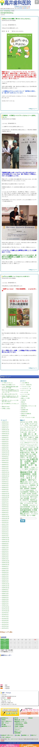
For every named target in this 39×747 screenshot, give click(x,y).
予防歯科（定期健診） (19, 726)
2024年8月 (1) (5, 458)
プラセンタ (16, 729)
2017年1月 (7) (5, 628)
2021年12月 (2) (5, 516)
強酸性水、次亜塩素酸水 (29, 469)
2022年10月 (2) (5, 497)
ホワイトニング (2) (25, 390)
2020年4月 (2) (5, 553)
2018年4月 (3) (5, 599)
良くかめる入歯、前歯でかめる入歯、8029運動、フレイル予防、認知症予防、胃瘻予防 (28, 498)
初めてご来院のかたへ (7, 721)
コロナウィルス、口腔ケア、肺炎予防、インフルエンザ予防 (29, 437)
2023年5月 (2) (5, 483)
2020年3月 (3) (5, 555)
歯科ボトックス (17, 731)
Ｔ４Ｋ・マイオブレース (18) (28, 417)
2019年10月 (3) (5, 564)
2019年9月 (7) (5, 566)
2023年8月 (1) (5, 477)
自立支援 (26, 495)
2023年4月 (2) (5, 485)
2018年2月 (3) (5, 603)
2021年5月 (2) (5, 528)
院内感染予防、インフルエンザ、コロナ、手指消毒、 (28, 503)
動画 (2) (23, 402)
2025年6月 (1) (5, 441)
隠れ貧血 (31, 505)
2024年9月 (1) (5, 456)
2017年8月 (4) (5, 614)
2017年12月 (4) (5, 607)
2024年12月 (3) (5, 451)
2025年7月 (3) (5, 439)
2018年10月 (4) (5, 587)
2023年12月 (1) (5, 472)
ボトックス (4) (24, 392)
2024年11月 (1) (5, 452)
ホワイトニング (17, 728)
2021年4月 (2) (5, 530)
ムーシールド (32, 444)
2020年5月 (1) (5, 551)
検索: (21, 518)
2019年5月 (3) (5, 574)
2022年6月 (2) (5, 504)
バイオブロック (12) (25, 386)
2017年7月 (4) (5, 616)
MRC (24, 422)
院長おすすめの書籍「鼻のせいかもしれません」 (18, 18)
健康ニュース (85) (25, 398)
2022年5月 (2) (5, 506)
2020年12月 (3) (5, 537)
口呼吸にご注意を (6, 408)
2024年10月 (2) (5, 454)
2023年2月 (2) (5, 489)
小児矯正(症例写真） (19, 724)
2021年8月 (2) (5, 522)
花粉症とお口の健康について (8, 384)
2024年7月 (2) (5, 460)
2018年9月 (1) (5, 589)
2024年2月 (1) (5, 468)
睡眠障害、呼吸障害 (29, 492)
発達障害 (27, 490)
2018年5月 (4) (5, 597)
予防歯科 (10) (24, 396)
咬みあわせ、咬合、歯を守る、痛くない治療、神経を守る (28, 454)
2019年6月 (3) (5, 572)
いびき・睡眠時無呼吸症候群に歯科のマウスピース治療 (10, 387)
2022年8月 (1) (5, 501)
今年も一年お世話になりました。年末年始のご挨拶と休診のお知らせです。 (10, 397)
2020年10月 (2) (5, 541)
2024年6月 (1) (5, 462)
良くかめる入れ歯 (33, 495)
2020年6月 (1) (5, 549)
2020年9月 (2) (5, 543)
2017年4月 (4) (5, 622)
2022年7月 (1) (5, 503)
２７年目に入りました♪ (7, 382)
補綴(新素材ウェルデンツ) (20, 721)
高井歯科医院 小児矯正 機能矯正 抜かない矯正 (29, 512)
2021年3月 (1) (5, 531)
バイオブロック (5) (26, 388)
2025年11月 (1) (5, 431)
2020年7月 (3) (5, 547)
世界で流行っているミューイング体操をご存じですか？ (10, 401)
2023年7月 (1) (5, 479)
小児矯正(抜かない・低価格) (20, 723)
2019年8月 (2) (5, 568)
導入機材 (4, 724)
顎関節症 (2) (24, 415)
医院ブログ (33, 735)
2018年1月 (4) (5, 605)
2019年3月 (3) (5, 578)
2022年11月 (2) (5, 495)
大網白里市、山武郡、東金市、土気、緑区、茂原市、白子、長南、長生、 (29, 463)
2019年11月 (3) (5, 562)
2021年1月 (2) (5, 535)
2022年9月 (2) (5, 499)
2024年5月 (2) (5, 464)
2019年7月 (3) (5, 570)
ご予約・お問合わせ (5, 737)
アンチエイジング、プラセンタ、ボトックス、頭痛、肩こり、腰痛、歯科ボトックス (28, 433)
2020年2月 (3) (5, 556)
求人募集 (18, 735)
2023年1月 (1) (5, 491)
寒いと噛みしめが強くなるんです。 (10, 394)
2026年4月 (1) (5, 422)
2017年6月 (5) (5, 618)
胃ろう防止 (22, 495)
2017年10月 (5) (5, 610)
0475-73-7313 (7, 699)
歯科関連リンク (25, 735)
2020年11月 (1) (5, 539)
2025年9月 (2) (5, 435)
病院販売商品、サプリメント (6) (28, 405)
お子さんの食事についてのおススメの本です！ (16, 276)
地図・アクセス (5, 723)
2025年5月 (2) (5, 443)
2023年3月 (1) (5, 487)
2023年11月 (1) (5, 474)
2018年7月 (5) (5, 593)
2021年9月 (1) (5, 520)
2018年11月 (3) (5, 585)
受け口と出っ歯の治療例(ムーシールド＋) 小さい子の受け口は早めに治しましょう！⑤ (10, 391)
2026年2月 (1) (5, 426)
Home (1, 10)
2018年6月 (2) (5, 595)
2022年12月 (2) (5, 493)
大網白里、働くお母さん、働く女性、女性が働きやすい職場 (28, 457)
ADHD (21, 422)
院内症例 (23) (24, 411)
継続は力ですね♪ (6, 406)
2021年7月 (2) (5, 524)
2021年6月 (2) (5, 526)
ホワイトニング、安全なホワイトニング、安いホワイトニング (29, 442)
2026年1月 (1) (5, 427)
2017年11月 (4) (5, 609)
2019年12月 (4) (5, 560)
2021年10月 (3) (5, 518)
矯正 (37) (23, 407)
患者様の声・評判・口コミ (7, 735)
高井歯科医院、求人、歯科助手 (30, 508)
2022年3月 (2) (5, 510)
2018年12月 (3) (5, 583)
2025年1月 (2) (5, 449)
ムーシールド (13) (25, 394)
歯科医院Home (4, 718)
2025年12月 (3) (5, 429)
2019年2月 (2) (5, 580)
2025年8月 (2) (5, 437)
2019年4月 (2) (5, 576)
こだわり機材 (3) (25, 382)
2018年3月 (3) (5, 601)
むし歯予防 (34, 425)
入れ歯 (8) (23, 400)
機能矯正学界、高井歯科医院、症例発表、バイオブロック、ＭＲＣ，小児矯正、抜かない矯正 (28, 477)
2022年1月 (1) (5, 514)
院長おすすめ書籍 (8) (26, 413)
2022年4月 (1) (5, 508)
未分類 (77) (23, 404)
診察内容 (16, 718)
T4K (26, 422)
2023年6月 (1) (5, 481)
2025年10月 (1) (5, 433)
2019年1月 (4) (5, 581)
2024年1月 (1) (5, 470)
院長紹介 (4, 719)
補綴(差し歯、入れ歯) (19, 719)
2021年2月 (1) (5, 533)
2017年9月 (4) (5, 612)
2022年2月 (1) (5, 512)
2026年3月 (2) (5, 424)
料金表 (31, 718)
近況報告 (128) (24, 409)
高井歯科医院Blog (6, 13)
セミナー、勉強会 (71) (26, 384)
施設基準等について (6, 726)
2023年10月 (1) (5, 476)
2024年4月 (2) (5, 466)
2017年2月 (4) (5, 626)
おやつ (33, 423)
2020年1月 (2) (5, 558)
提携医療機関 (17, 732)
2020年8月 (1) (5, 545)
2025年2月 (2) (5, 447)
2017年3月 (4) (5, 624)
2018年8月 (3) (5, 591)
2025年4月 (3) (5, 445)
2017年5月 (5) (5, 620)
